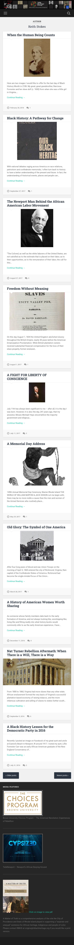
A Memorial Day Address (26, 444)
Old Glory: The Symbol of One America (36, 527)
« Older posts (11, 775)
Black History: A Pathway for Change (35, 118)
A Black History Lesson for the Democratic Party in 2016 (30, 729)
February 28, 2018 (17, 108)
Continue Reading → (16, 97)
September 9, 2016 (17, 716)
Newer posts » (62, 775)
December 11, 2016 (17, 641)
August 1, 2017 (15, 365)
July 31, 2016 (15, 765)
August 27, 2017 (16, 278)
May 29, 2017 (15, 517)
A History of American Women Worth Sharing (36, 604)
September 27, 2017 (17, 191)
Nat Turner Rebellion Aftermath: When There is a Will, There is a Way (36, 653)
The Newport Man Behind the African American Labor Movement (35, 203)
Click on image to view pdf (27, 912)
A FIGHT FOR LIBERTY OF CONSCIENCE (27, 377)
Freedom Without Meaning (27, 288)
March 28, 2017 (16, 592)
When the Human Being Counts (31, 35)
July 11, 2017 (15, 433)
